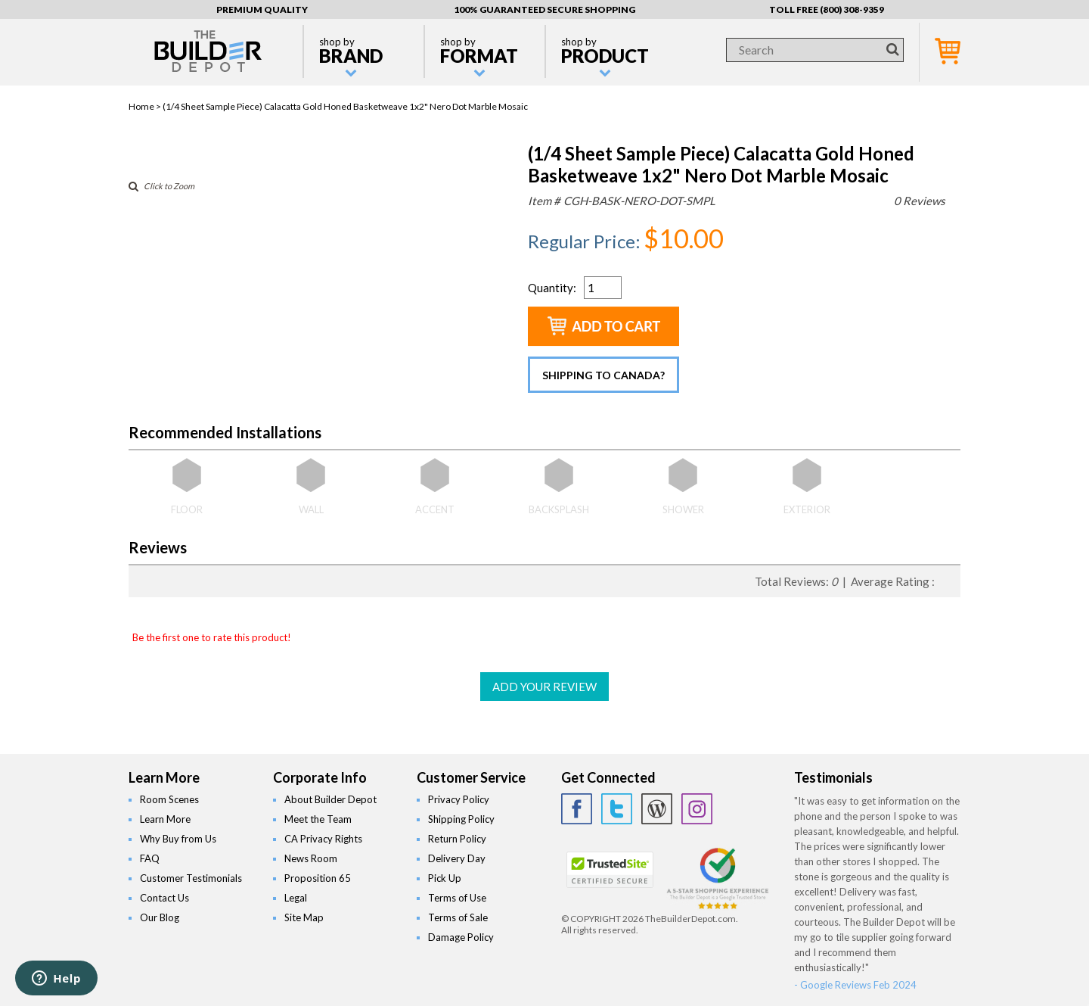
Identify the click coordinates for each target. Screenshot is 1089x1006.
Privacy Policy (458, 799)
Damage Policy (461, 937)
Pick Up (444, 878)
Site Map (304, 917)
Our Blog (159, 917)
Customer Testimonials (191, 878)
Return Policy (457, 839)
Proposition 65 (317, 878)
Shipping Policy (461, 819)
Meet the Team (318, 819)
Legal (295, 898)
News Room (310, 858)
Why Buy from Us (178, 839)
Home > (146, 106)
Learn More (165, 819)
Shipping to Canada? (603, 375)
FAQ (150, 858)
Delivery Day (457, 858)
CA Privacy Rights (323, 839)
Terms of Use (457, 898)
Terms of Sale (458, 917)
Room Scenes (169, 799)
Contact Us (164, 898)
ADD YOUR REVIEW (544, 686)
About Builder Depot (330, 799)
